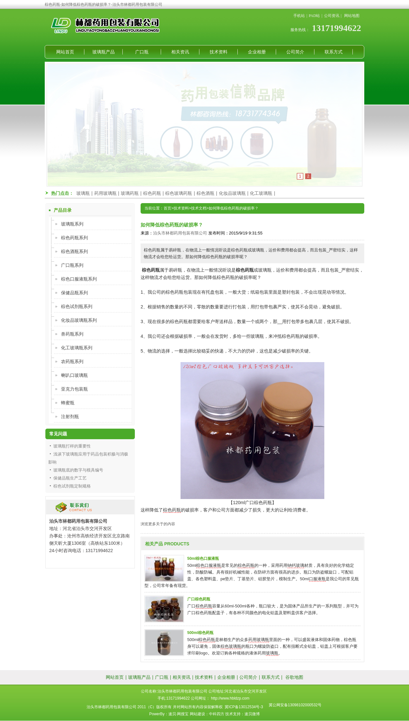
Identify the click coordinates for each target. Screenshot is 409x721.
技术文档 (198, 208)
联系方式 (334, 51)
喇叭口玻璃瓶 (74, 375)
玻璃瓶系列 (72, 223)
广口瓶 (142, 51)
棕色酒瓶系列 (74, 251)
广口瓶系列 (72, 265)
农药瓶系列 (72, 361)
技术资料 (219, 51)
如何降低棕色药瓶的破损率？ (234, 208)
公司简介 (295, 51)
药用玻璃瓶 (105, 193)
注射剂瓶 (70, 416)
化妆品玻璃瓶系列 (79, 320)
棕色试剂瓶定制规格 (72, 486)
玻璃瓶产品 (103, 51)
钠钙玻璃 (296, 565)
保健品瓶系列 (74, 292)
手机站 (299, 15)
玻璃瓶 (83, 193)
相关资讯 (180, 51)
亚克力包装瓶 (74, 389)
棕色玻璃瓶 (230, 646)
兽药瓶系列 (72, 334)
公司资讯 (331, 15)
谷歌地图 (294, 677)
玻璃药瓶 (130, 193)
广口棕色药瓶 (198, 599)
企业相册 (257, 51)
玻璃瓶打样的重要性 (72, 446)
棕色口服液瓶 (208, 565)
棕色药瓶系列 (74, 237)
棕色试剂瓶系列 (76, 306)
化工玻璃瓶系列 (76, 347)
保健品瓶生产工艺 (70, 478)
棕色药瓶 (152, 193)
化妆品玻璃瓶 (232, 193)
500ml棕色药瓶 (200, 632)
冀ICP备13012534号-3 (244, 707)
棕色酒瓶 (205, 193)
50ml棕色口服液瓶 (203, 558)
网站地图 (351, 15)
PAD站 (314, 15)
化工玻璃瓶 (261, 193)
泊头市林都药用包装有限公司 (180, 233)
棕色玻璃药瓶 (178, 193)
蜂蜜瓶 (67, 402)
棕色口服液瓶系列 (79, 278)
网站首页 (65, 51)
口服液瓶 (317, 578)
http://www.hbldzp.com (230, 698)
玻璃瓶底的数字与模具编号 (78, 470)
